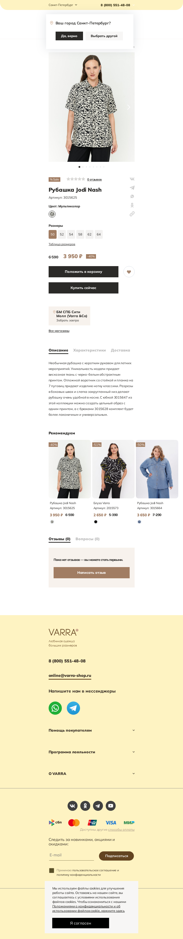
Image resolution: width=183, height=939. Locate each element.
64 (99, 234)
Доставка (120, 350)
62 (90, 234)
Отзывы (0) (60, 539)
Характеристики (89, 350)
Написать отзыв (91, 572)
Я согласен (80, 923)
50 (53, 234)
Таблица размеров (62, 244)
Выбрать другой (104, 36)
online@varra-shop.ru (70, 675)
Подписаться (116, 856)
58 (80, 234)
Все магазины (59, 331)
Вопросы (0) (88, 539)
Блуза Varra (101, 503)
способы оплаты (121, 829)
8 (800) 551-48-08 (67, 660)
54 (71, 234)
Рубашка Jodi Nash (63, 503)
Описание (58, 350)
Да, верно (69, 36)
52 (62, 234)
